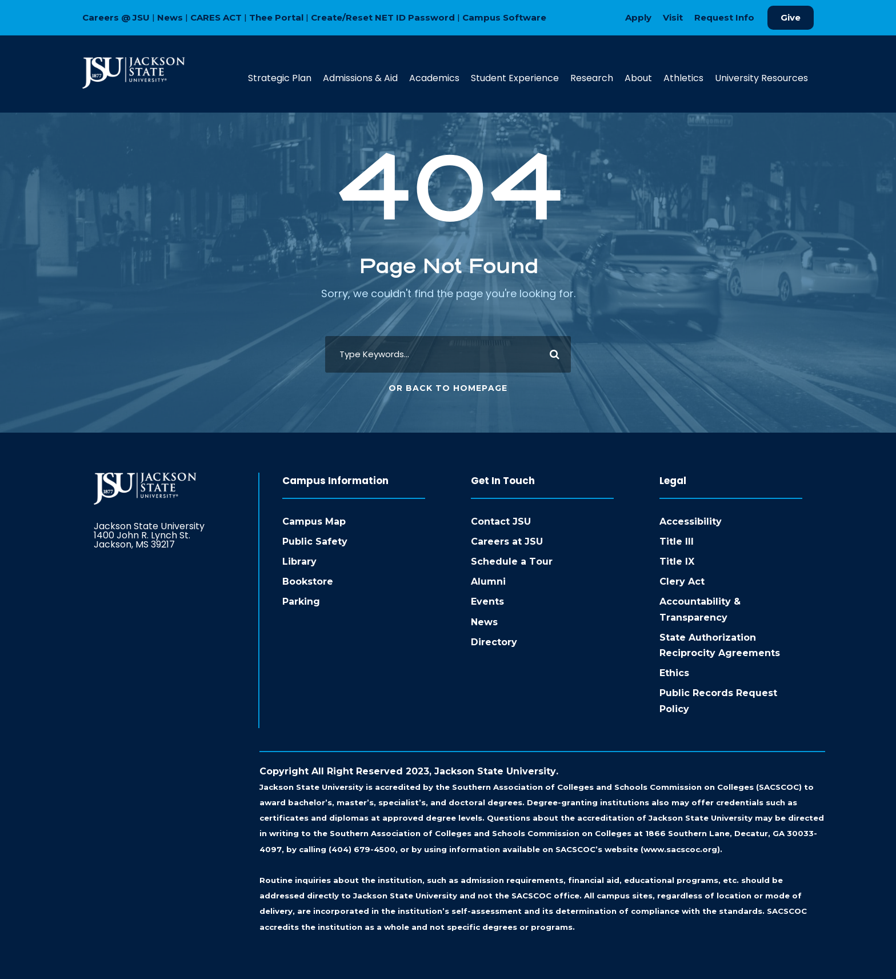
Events (487, 601)
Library (299, 561)
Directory (494, 642)
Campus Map (314, 521)
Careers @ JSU (116, 17)
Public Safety (314, 541)
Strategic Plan (279, 78)
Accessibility (690, 521)
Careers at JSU (507, 541)
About (638, 78)
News (170, 17)
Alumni (488, 581)
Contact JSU (501, 521)
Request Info (724, 17)
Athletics (683, 78)
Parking (301, 601)
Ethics (674, 673)
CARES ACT (216, 17)
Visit (673, 17)
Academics (434, 78)
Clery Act (682, 581)
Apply (638, 17)
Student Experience (515, 78)
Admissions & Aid (360, 78)
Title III (676, 541)
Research (591, 78)
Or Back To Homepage (448, 388)
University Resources (761, 78)
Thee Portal (276, 17)
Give (791, 17)
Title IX (676, 561)
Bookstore (307, 581)
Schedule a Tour (512, 561)
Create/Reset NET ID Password (383, 17)
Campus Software (504, 17)
